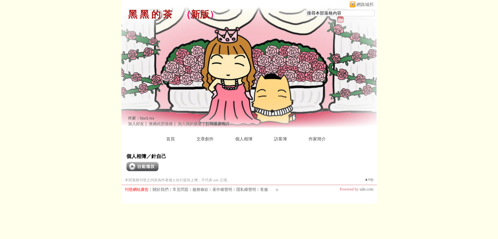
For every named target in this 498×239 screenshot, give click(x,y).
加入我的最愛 (190, 123)
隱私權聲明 (246, 189)
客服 (264, 189)
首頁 (170, 138)
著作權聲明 (222, 189)
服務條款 (200, 189)
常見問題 (180, 189)
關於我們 (161, 189)
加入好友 (136, 123)
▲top (368, 179)
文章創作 (205, 138)
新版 (200, 14)
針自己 (158, 156)
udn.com (367, 189)
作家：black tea (141, 118)
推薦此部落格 (161, 123)
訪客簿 (280, 138)
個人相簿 (243, 138)
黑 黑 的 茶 (150, 14)
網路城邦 (365, 4)
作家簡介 (317, 138)
